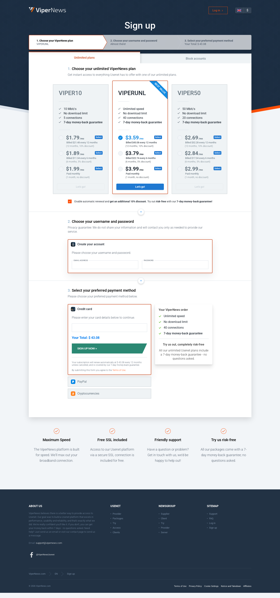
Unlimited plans (84, 63)
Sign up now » (94, 353)
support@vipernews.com (49, 548)
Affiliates (247, 591)
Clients (116, 537)
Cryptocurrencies (88, 398)
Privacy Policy (195, 591)
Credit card (84, 314)
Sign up (213, 533)
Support (213, 519)
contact (74, 537)
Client (164, 523)
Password (149, 266)
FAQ (211, 523)
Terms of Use (118, 375)
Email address (81, 266)
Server (164, 537)
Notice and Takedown (231, 591)
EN (56, 579)
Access (117, 533)
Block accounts (196, 64)
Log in (216, 13)
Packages (118, 523)
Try (114, 528)
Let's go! (81, 191)
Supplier (165, 519)
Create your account (90, 249)
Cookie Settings (211, 591)
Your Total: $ (209, 47)
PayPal (82, 387)
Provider (117, 519)
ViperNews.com (37, 579)
